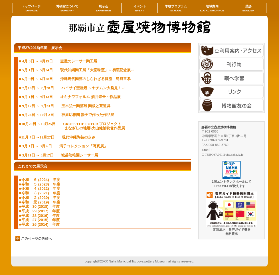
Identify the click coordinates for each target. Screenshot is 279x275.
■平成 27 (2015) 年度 (39, 220)
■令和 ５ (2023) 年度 (39, 184)
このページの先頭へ (33, 238)
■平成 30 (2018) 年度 (39, 206)
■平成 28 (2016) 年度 (39, 215)
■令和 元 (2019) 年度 (39, 202)
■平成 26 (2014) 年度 (39, 224)
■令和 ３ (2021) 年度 (39, 193)
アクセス (231, 50)
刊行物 (231, 64)
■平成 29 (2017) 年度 (39, 211)
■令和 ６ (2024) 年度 (39, 180)
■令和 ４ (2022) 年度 (39, 188)
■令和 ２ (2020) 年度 (39, 197)
